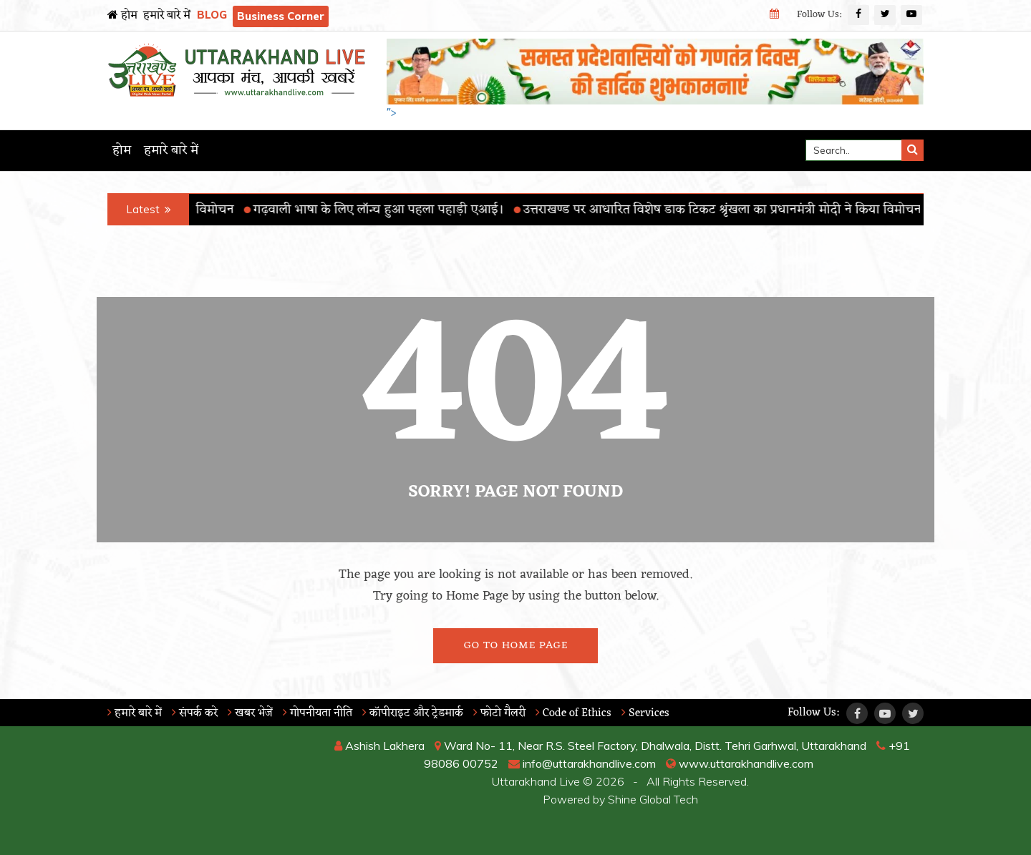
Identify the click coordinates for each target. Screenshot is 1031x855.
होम (122, 16)
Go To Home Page (516, 645)
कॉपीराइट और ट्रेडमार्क (412, 713)
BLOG (212, 14)
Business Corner (280, 16)
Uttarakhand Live (536, 781)
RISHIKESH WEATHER (201, 790)
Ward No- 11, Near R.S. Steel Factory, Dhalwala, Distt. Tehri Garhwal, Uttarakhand (650, 745)
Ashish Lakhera (379, 745)
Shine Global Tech (653, 799)
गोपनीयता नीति (317, 713)
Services (645, 713)
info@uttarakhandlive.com (582, 763)
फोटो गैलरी (499, 713)
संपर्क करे (195, 713)
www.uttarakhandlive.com (739, 763)
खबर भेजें (250, 713)
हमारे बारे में (166, 16)
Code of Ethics (573, 713)
